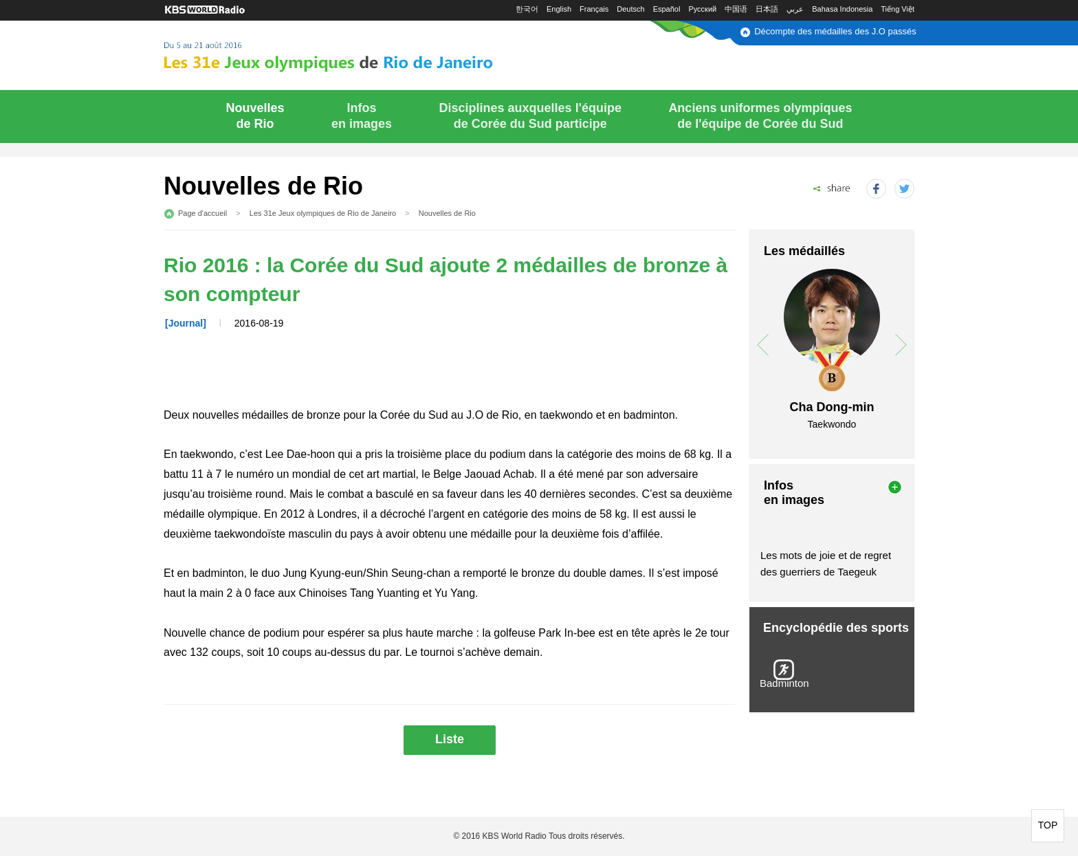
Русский (702, 9)
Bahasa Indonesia (842, 9)
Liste (449, 739)
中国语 (736, 9)
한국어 (527, 9)
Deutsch (630, 9)
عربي (795, 9)
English (559, 9)
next (901, 345)
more (894, 487)
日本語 (767, 9)
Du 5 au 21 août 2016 (362, 53)
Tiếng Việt (897, 9)
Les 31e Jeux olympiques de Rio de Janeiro (323, 213)
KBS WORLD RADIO (205, 10)
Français (594, 9)
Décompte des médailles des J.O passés (835, 31)
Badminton (784, 683)
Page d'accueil (202, 213)
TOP (1048, 825)
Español (667, 9)
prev (763, 345)
